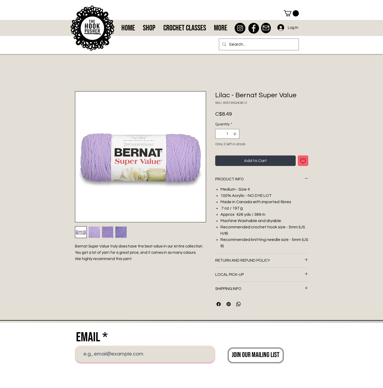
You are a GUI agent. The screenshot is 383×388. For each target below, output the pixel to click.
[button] (291, 13)
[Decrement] (219, 133)
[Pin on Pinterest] (228, 304)
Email (88, 337)
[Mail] (266, 28)
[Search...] (258, 44)
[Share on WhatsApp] (238, 304)
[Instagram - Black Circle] (240, 28)
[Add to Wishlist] (303, 160)
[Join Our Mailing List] (256, 355)
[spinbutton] (227, 133)
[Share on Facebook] (218, 304)
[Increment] (235, 133)
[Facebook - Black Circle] (253, 28)
